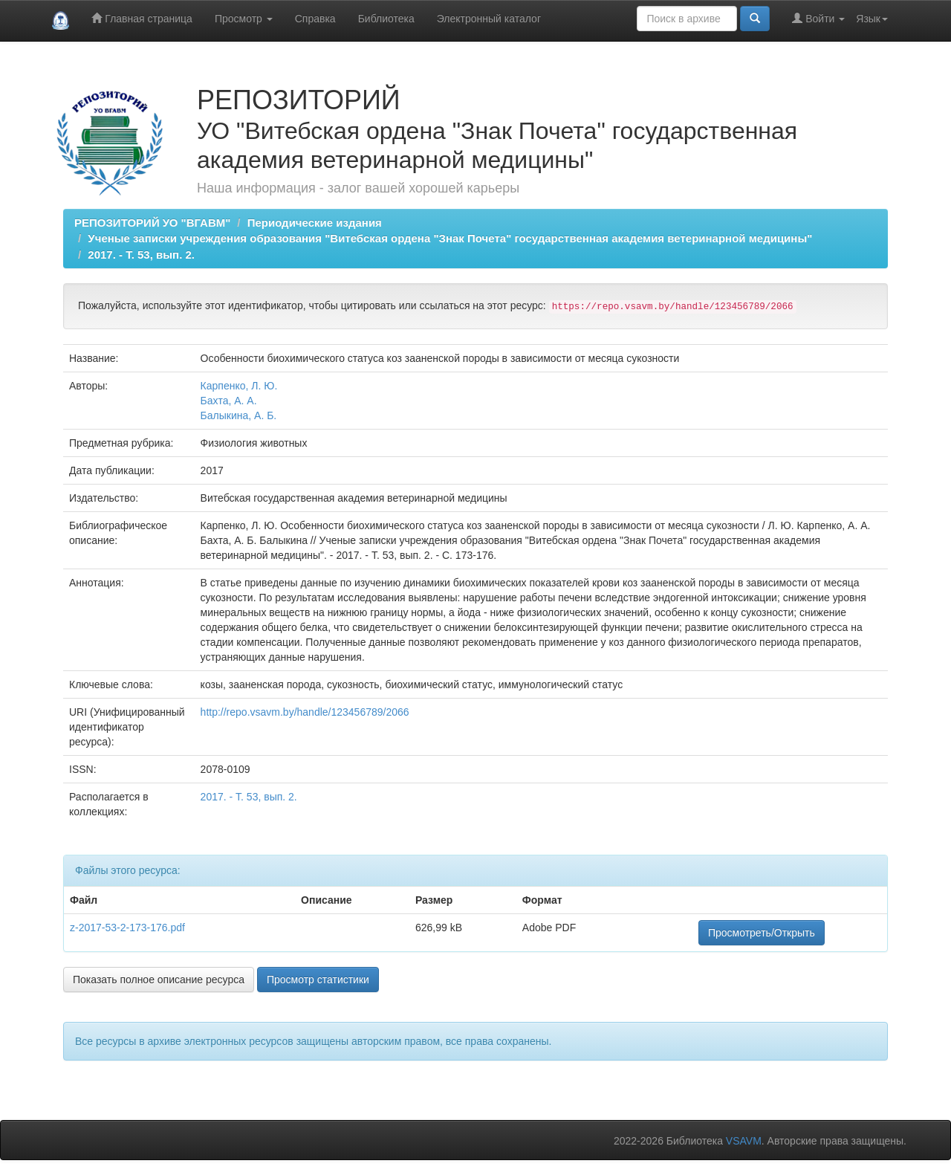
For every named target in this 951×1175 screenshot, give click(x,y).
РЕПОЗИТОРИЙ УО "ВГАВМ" (152, 222)
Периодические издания (314, 222)
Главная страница (141, 18)
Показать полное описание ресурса (158, 979)
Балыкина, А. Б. (239, 415)
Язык (872, 19)
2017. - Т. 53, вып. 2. (141, 254)
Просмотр (244, 19)
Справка (315, 19)
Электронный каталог (489, 19)
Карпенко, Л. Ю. (239, 386)
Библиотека (386, 19)
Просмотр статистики (318, 979)
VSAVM (744, 1141)
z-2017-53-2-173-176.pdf (127, 927)
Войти (818, 18)
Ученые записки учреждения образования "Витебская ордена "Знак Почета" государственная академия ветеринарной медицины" (450, 238)
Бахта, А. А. (229, 401)
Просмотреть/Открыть (761, 933)
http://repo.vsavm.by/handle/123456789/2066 (305, 712)
